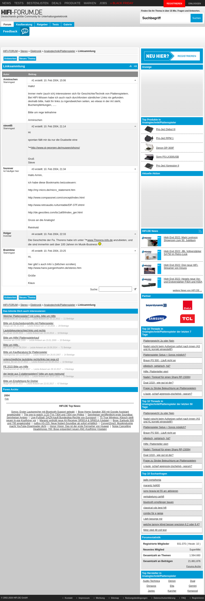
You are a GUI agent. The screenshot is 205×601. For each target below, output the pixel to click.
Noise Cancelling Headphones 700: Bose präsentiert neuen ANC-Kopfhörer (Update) (82, 428)
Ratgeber (42, 24)
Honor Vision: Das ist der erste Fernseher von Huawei (79, 426)
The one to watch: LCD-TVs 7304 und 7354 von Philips (54, 414)
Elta (172, 585)
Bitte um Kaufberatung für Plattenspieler (25, 352)
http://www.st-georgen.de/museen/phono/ (55, 147)
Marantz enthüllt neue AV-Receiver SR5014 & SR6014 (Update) (75, 420)
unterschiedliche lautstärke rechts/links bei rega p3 (31, 359)
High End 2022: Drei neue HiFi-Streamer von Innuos (181, 266)
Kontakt (68, 598)
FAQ (183, 598)
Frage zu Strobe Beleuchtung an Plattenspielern (169, 388)
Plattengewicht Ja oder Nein (158, 340)
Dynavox (151, 585)
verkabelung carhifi (153, 496)
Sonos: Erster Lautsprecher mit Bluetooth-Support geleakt (43, 411)
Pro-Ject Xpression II (167, 165)
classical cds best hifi (154, 507)
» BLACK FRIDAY (121, 3)
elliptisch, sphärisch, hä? (156, 366)
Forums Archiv (193, 566)
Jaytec (151, 590)
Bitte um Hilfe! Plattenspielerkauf (21, 337)
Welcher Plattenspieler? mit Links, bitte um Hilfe (29, 316)
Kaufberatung (24, 24)
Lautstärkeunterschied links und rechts (24, 330)
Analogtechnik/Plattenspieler (59, 51)
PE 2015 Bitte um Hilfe (15, 366)
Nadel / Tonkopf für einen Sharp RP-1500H (166, 377)
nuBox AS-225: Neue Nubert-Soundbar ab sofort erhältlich (65, 423)
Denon (172, 581)
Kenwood (192, 590)
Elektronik (36, 51)
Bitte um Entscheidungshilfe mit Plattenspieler (28, 323)
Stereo (24, 51)
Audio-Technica (151, 581)
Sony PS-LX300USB (167, 156)
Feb (7, 399)
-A (130, 66)
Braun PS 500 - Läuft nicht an (159, 360)
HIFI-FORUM (10, 51)
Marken (90, 3)
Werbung (100, 598)
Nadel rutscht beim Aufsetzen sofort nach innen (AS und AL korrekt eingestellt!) (171, 348)
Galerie (68, 24)
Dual (192, 581)
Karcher (172, 590)
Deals (56, 3)
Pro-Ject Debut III (165, 129)
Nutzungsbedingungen (136, 598)
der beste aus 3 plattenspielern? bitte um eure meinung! (34, 373)
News (6, 3)
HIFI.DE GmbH (21, 598)
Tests (19, 3)
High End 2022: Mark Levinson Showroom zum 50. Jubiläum (181, 239)
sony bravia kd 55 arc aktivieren (160, 491)
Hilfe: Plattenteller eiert (155, 371)
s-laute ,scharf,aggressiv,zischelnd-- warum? (167, 393)
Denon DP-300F (165, 147)
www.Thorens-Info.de (100, 240)
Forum (7, 24)
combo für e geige (153, 513)
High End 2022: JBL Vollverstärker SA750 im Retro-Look (182, 253)
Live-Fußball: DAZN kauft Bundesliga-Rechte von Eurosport (63, 417)
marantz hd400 (151, 485)
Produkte (73, 3)
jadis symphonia (152, 479)
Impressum (84, 598)
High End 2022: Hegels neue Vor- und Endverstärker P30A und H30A (183, 280)
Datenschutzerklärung (164, 598)
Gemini (193, 585)
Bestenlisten (37, 3)
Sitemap (115, 598)
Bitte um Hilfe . (11, 345)
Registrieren (198, 598)
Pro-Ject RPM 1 (165, 138)
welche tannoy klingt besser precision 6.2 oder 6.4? (171, 524)
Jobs (103, 3)
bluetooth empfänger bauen (158, 502)
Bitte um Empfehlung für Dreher (20, 381)
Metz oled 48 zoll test (155, 530)
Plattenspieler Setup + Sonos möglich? (164, 354)
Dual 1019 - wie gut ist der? (158, 382)
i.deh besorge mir (153, 518)
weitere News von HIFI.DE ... (187, 290)
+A (135, 66)
